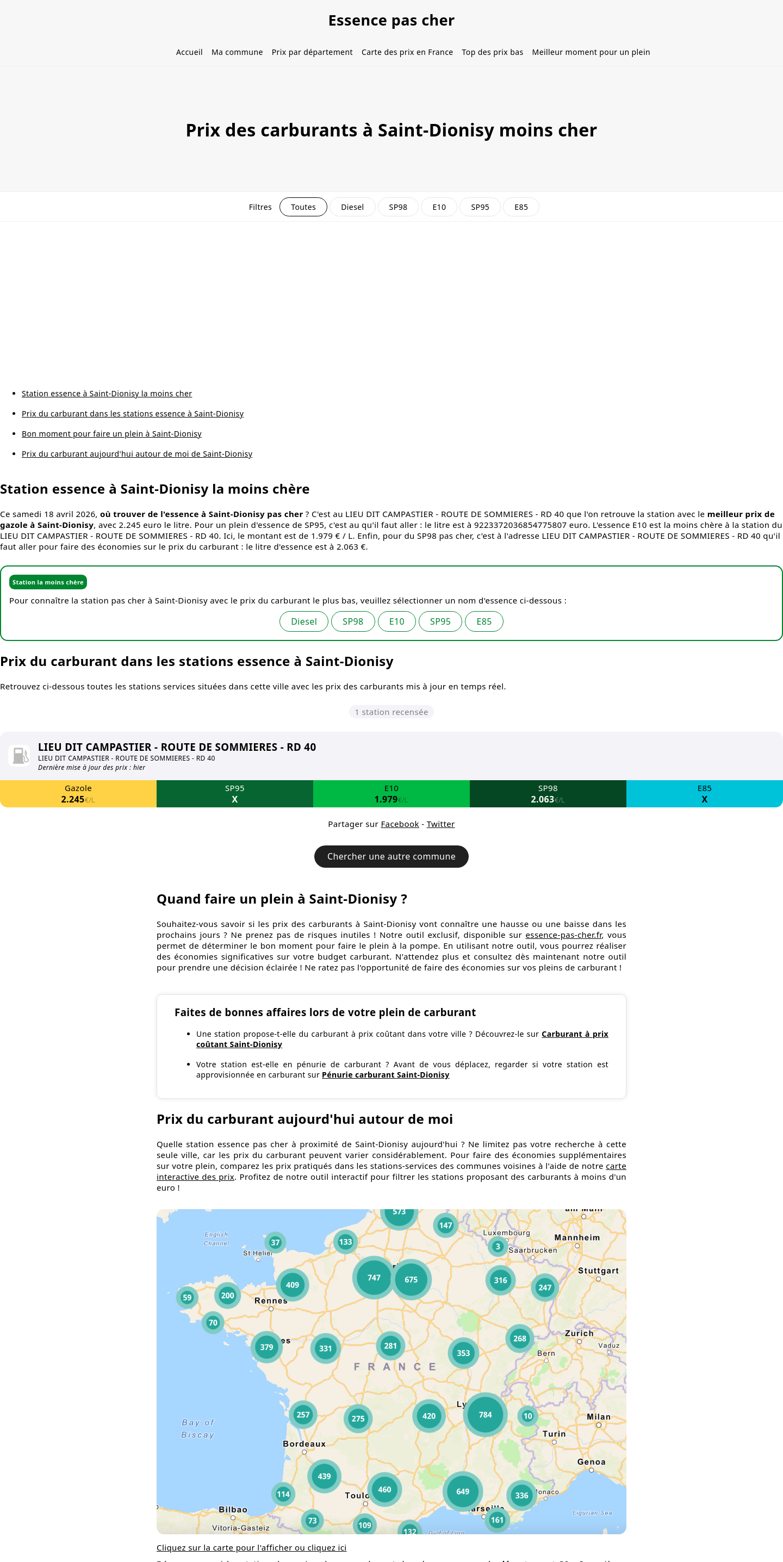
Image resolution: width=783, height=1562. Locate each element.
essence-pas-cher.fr (563, 934)
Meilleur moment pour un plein (591, 52)
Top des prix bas (493, 52)
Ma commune (237, 52)
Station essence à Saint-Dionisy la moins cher (107, 393)
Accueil (189, 52)
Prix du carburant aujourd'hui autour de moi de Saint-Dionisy (137, 454)
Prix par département (312, 52)
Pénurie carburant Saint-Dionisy (386, 1074)
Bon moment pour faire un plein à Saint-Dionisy (112, 433)
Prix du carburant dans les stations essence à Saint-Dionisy (133, 413)
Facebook (400, 823)
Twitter (441, 823)
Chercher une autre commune (391, 856)
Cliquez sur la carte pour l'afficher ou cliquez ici (252, 1547)
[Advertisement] (391, 303)
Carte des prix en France (407, 52)
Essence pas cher (391, 20)
